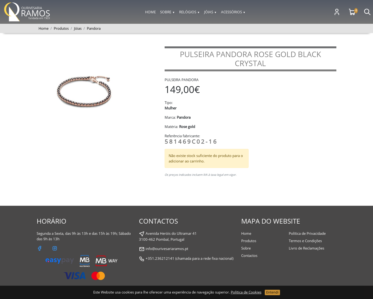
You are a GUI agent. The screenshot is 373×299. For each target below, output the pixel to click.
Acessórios (233, 12)
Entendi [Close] (272, 292)
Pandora (94, 28)
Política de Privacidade (307, 233)
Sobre (167, 12)
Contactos (249, 255)
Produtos (248, 240)
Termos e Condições (305, 240)
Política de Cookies (246, 292)
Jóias (210, 12)
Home (150, 12)
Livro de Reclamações (306, 248)
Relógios (189, 12)
